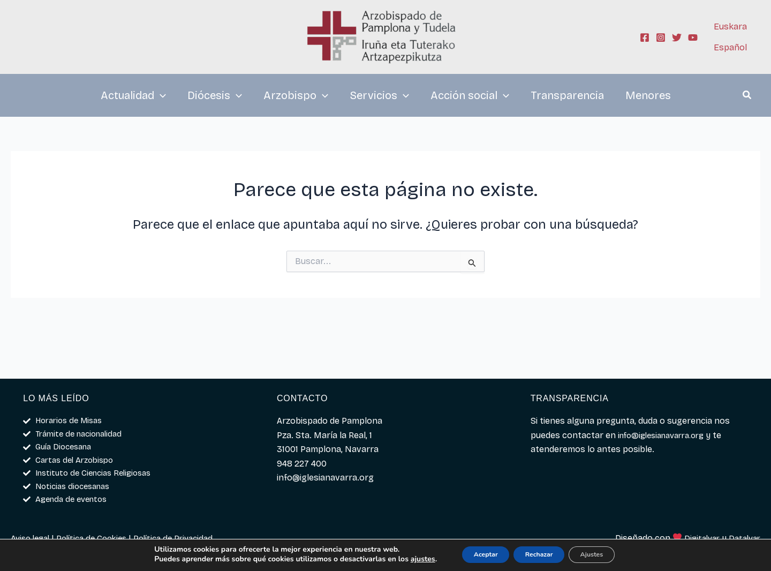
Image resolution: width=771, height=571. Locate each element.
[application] (160, 95)
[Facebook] (644, 37)
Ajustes (604, 554)
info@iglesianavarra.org (666, 428)
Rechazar (539, 554)
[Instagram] (661, 37)
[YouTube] (693, 37)
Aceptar (473, 554)
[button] (747, 96)
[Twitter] (677, 37)
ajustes (403, 559)
